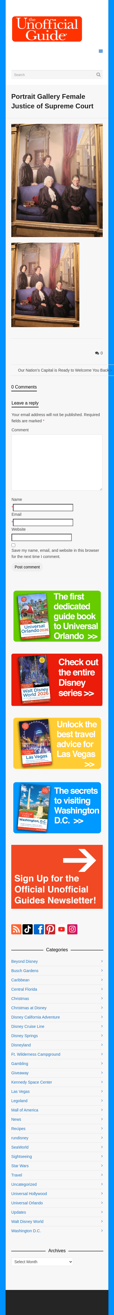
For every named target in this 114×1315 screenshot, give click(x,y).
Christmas (20, 998)
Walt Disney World (27, 1221)
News (16, 1119)
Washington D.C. (26, 1231)
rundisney (19, 1138)
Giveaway (19, 1073)
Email (16, 514)
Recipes (18, 1128)
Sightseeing (21, 1156)
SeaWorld (19, 1147)
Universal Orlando (27, 1203)
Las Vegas (20, 1091)
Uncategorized (24, 1184)
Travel (16, 1175)
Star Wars (20, 1166)
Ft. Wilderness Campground (35, 1054)
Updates (18, 1212)
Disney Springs (24, 1035)
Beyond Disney (24, 961)
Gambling (19, 1063)
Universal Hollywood (29, 1193)
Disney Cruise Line (27, 1026)
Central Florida (24, 989)
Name (17, 499)
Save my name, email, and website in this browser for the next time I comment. (55, 553)
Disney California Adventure (35, 1017)
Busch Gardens (25, 970)
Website (19, 529)
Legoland (19, 1101)
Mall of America (24, 1110)
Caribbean (20, 980)
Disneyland (21, 1045)
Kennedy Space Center (31, 1082)
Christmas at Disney (28, 1008)
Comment (20, 430)
